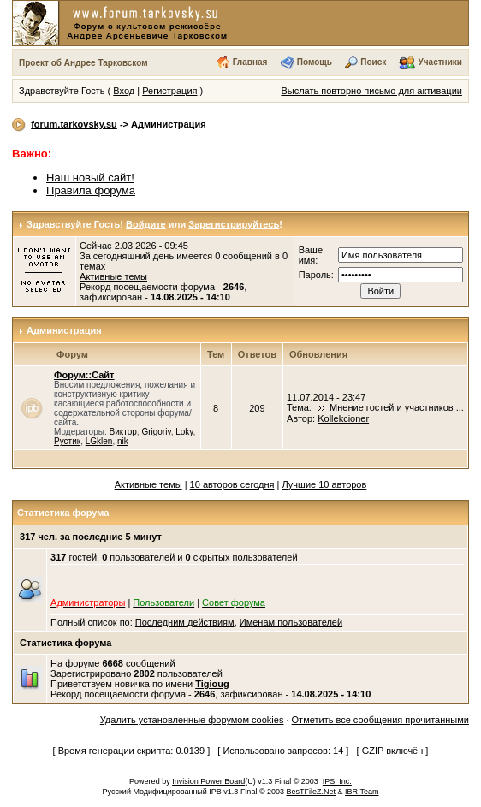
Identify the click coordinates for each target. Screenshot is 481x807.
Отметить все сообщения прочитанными (380, 720)
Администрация (64, 330)
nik (122, 441)
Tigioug (212, 684)
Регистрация (169, 91)
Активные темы (113, 276)
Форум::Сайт (84, 375)
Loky (184, 431)
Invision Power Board (208, 781)
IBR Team (361, 791)
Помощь (314, 62)
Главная (250, 62)
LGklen (99, 441)
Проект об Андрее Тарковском (83, 63)
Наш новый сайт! (90, 177)
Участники (440, 62)
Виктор (122, 431)
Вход (123, 91)
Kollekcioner (343, 418)
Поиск (373, 62)
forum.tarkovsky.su (74, 124)
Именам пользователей (291, 622)
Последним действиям (185, 622)
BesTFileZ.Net (311, 791)
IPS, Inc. (337, 781)
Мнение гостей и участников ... (397, 407)
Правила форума (90, 190)
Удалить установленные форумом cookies (192, 720)
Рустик (67, 441)
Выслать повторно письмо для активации (371, 91)
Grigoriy (155, 431)
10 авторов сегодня (232, 484)
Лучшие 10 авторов (324, 484)
